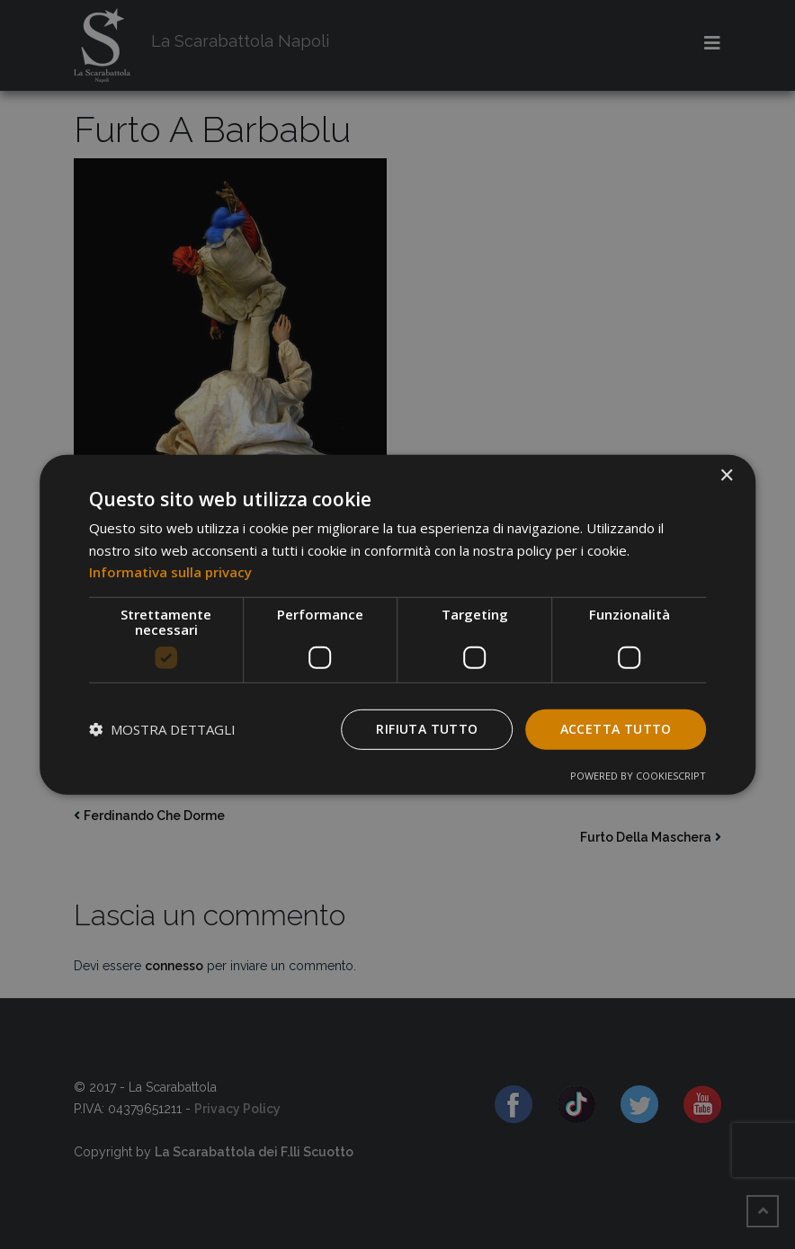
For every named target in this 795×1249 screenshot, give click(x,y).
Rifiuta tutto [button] (427, 728)
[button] (162, 729)
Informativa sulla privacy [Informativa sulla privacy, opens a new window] (170, 572)
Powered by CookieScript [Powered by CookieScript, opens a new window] (638, 775)
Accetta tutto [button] (616, 728)
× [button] (726, 475)
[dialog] (397, 624)
